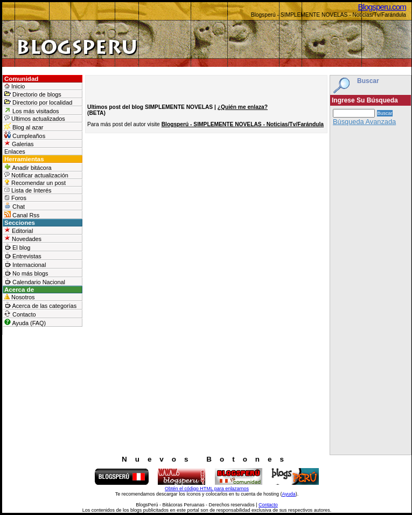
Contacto (20, 314)
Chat (14, 206)
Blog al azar (23, 127)
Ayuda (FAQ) (25, 322)
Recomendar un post (35, 183)
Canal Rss (21, 214)
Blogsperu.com (382, 6)
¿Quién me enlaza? (243, 107)
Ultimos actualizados (34, 118)
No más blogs (26, 273)
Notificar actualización (36, 175)
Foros (15, 198)
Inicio (14, 86)
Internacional (25, 264)
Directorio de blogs (32, 94)
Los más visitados (31, 110)
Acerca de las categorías (40, 305)
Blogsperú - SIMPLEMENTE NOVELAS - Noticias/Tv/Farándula (243, 124)
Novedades (22, 238)
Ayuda (288, 494)
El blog (17, 247)
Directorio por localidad (38, 102)
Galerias (19, 143)
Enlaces (14, 151)
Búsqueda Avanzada (364, 122)
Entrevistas (22, 255)
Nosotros (19, 297)
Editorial (18, 230)
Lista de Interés (27, 190)
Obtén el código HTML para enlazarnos (207, 488)
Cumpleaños (24, 135)
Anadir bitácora (28, 167)
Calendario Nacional (34, 281)
